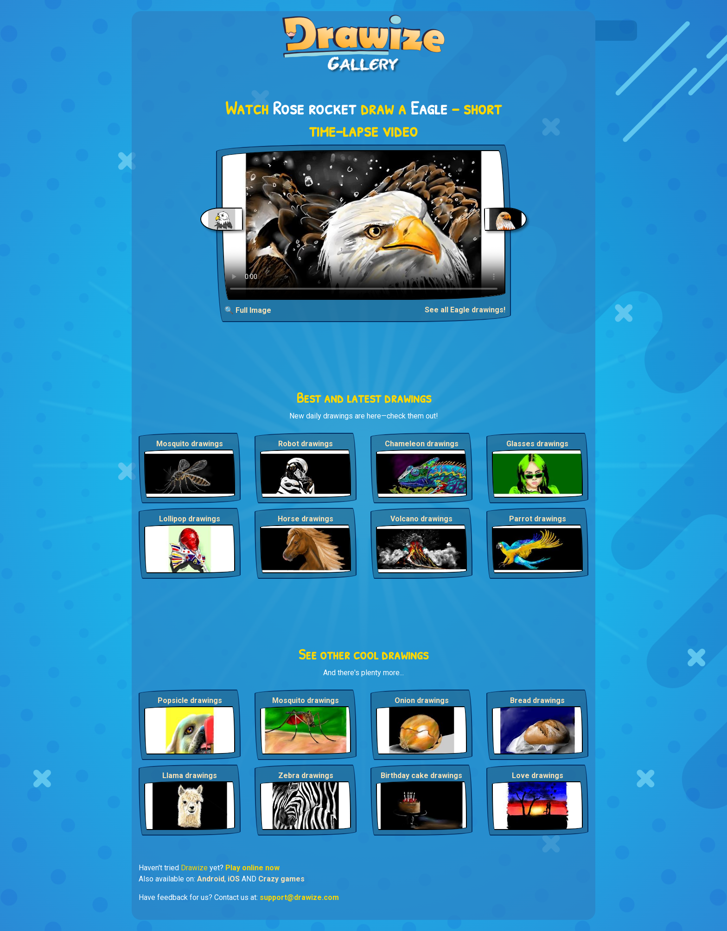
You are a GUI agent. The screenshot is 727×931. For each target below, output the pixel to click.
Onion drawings (422, 700)
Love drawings (537, 775)
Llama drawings (189, 775)
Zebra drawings (305, 775)
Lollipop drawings (189, 518)
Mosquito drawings (189, 443)
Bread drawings (537, 700)
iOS (234, 878)
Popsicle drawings (190, 700)
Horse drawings (305, 518)
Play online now (252, 867)
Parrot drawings (537, 518)
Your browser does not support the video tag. (364, 225)
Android (210, 878)
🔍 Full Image (247, 310)
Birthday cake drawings (421, 775)
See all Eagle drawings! (465, 309)
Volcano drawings (421, 518)
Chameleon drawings (422, 443)
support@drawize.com (299, 897)
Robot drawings (305, 443)
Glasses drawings (537, 443)
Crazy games (281, 878)
